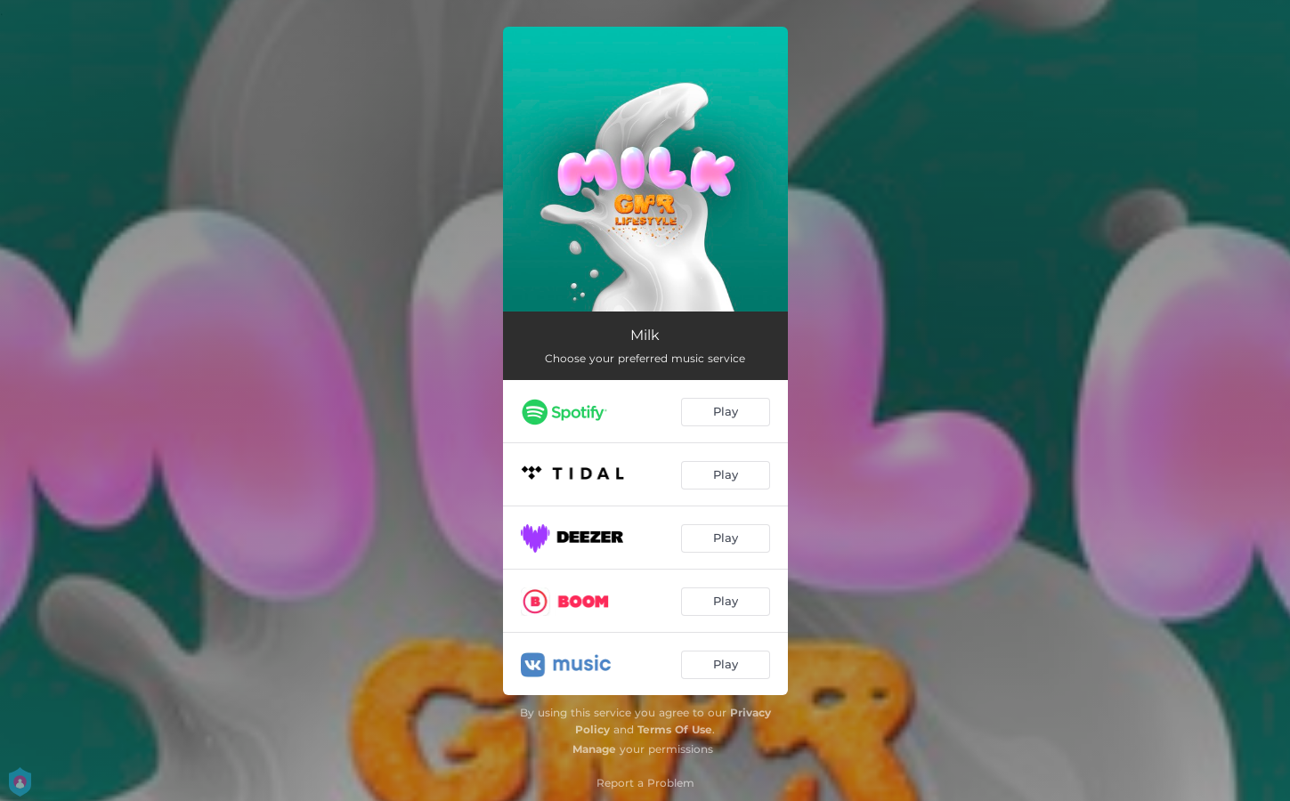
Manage (594, 749)
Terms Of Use (674, 729)
